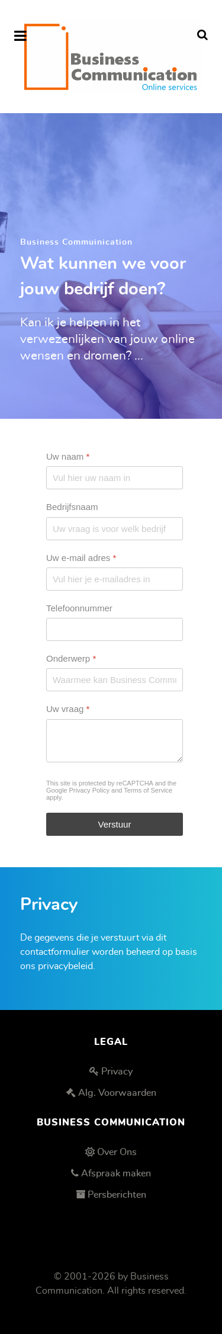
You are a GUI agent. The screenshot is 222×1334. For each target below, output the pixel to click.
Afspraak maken (116, 1173)
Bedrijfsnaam (72, 507)
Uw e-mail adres (81, 557)
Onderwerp (71, 658)
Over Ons (117, 1152)
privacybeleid (65, 966)
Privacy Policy (89, 789)
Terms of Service (148, 789)
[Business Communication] (111, 56)
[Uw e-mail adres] (114, 579)
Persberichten (117, 1195)
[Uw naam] (114, 477)
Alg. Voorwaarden (117, 1093)
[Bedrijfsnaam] (114, 528)
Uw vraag (67, 709)
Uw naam (67, 456)
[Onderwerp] (114, 679)
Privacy (117, 1071)
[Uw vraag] (114, 740)
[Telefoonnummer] (114, 629)
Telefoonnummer (79, 608)
